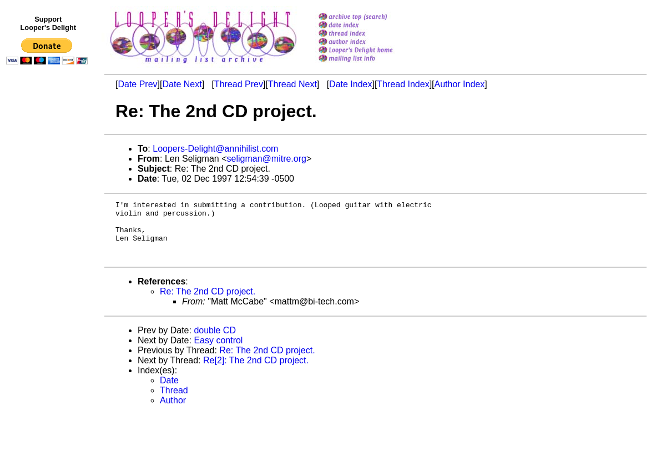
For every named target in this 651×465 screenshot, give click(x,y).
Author (173, 412)
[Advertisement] (48, 298)
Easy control (218, 352)
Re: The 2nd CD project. (207, 303)
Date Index (350, 84)
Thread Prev (238, 84)
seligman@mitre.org (266, 158)
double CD (215, 342)
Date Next (181, 84)
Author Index (460, 84)
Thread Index (403, 84)
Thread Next (292, 84)
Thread (174, 402)
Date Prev (137, 84)
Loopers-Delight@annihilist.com (215, 148)
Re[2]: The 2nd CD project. (256, 372)
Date (169, 392)
